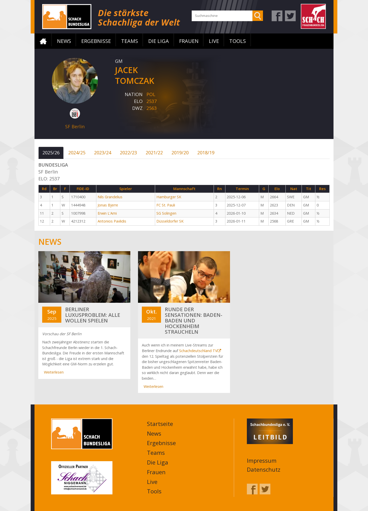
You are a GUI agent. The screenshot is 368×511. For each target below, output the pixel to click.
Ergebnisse (96, 41)
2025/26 (51, 152)
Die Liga (158, 41)
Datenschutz (263, 469)
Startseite (43, 41)
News (64, 41)
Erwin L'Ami (107, 213)
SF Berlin (75, 126)
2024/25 (76, 152)
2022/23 (128, 152)
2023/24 (102, 152)
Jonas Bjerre (108, 205)
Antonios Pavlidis (112, 221)
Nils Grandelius (110, 196)
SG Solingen (166, 213)
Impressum (262, 460)
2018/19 (205, 152)
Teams (129, 41)
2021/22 (154, 152)
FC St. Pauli (165, 205)
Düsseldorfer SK (169, 221)
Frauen (189, 41)
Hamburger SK (168, 196)
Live (214, 41)
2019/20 (180, 152)
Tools (237, 41)
